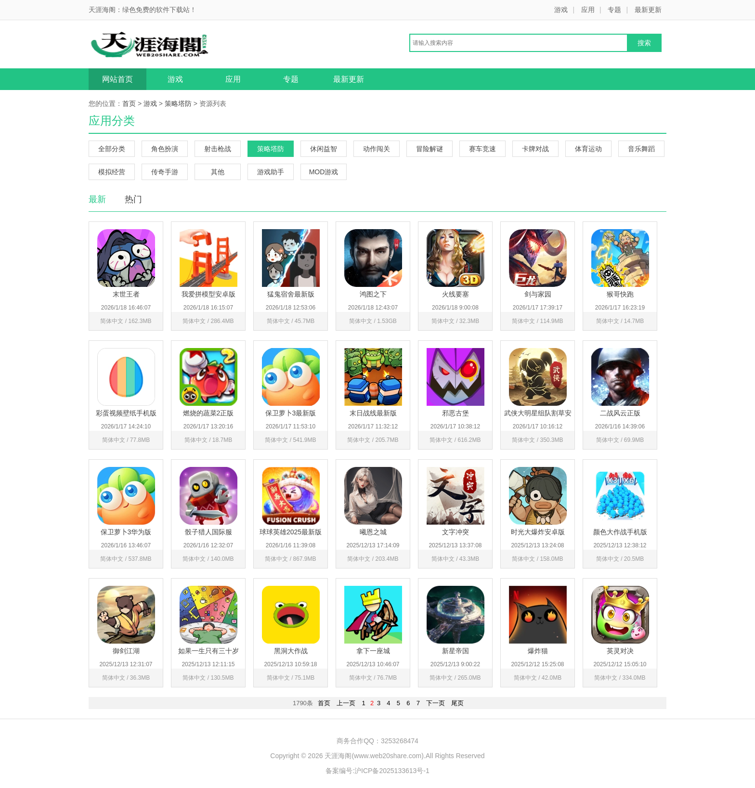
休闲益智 (323, 149)
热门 (133, 199)
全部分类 (111, 149)
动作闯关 (376, 149)
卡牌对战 (535, 149)
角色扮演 (164, 149)
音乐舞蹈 (641, 149)
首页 (129, 103)
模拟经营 (111, 172)
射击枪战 (217, 149)
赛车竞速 (482, 149)
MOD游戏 (323, 172)
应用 (588, 9)
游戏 (561, 9)
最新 (97, 199)
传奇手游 (164, 172)
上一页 (346, 703)
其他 (217, 172)
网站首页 (117, 79)
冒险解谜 (429, 149)
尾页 (457, 703)
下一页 (435, 703)
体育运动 (588, 149)
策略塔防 (178, 103)
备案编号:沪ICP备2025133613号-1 (377, 771)
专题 (614, 9)
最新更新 (648, 9)
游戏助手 (270, 172)
